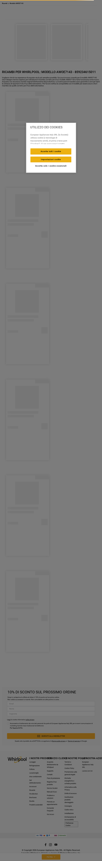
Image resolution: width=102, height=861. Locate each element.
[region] (51, 148)
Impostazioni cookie (51, 159)
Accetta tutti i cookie (51, 151)
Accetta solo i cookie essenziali (51, 166)
